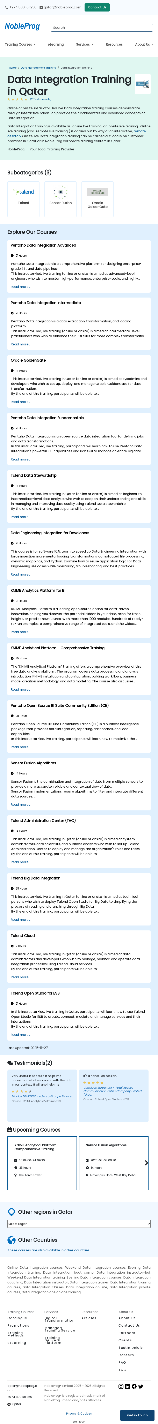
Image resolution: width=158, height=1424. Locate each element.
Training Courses (19, 44)
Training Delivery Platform (53, 1340)
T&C (122, 1369)
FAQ (122, 1362)
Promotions (18, 1325)
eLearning (56, 44)
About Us (143, 44)
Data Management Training (38, 67)
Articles (88, 1318)
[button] (145, 1162)
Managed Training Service (60, 1329)
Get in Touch (137, 1415)
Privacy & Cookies (79, 1413)
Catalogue (17, 1318)
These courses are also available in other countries (48, 1250)
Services (83, 44)
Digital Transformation (59, 1319)
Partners (126, 1333)
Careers (126, 1355)
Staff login (79, 1421)
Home (12, 67)
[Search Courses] (102, 28)
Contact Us (97, 7)
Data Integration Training (76, 67)
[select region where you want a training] (79, 1224)
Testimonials (130, 1347)
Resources (114, 44)
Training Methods (15, 1334)
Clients (125, 1340)
